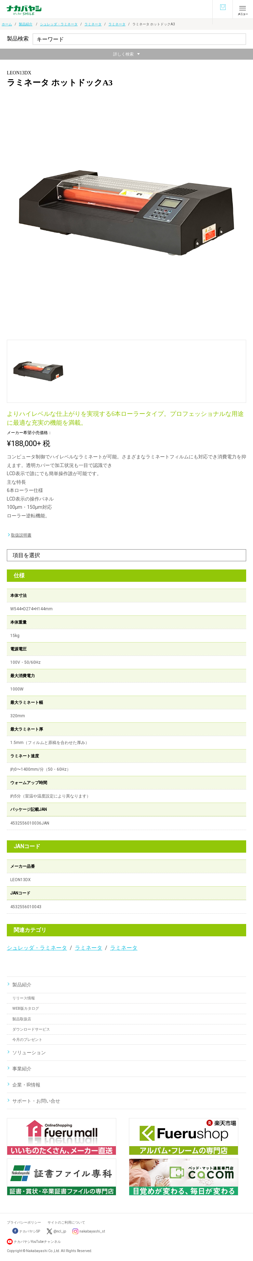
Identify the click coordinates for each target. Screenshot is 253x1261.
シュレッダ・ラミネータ (59, 24)
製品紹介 (25, 24)
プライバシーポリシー (24, 1222)
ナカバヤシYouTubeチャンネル (37, 1242)
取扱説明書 (21, 535)
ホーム (7, 24)
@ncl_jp (59, 1231)
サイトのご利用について (66, 1222)
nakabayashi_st (92, 1231)
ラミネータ (93, 24)
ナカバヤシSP (26, 1231)
